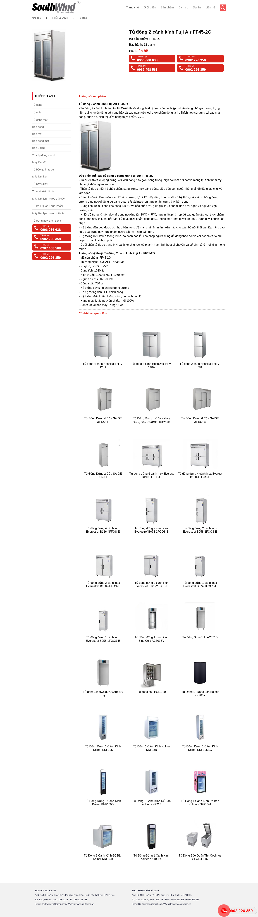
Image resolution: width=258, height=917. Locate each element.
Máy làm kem (40, 176)
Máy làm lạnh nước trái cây (48, 198)
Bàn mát (37, 133)
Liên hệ (210, 7)
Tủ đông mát (39, 119)
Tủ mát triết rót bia (43, 191)
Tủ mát (36, 112)
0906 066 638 (147, 60)
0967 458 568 (147, 69)
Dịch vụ (183, 7)
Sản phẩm (167, 7)
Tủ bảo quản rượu (43, 169)
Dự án (197, 7)
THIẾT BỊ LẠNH (60, 18)
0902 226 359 (195, 69)
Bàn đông (38, 126)
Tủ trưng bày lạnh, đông (46, 220)
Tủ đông (82, 18)
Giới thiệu (150, 7)
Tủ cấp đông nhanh (44, 155)
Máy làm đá (39, 162)
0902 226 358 (195, 60)
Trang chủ (132, 7)
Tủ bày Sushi (40, 183)
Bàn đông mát (40, 140)
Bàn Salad (38, 147)
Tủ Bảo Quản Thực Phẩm (47, 205)
